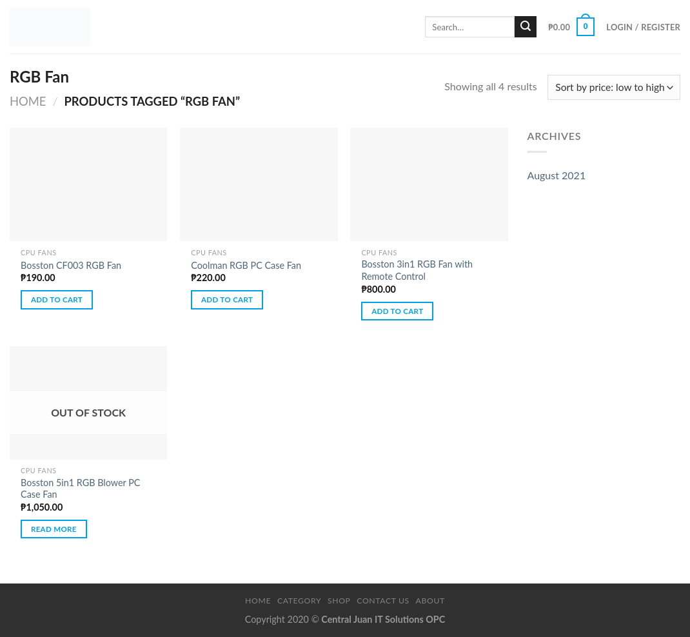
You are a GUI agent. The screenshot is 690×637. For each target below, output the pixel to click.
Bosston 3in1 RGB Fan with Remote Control (417, 270)
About (430, 600)
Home (28, 101)
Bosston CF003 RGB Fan (71, 265)
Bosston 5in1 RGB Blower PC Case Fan (80, 488)
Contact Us (383, 600)
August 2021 (556, 175)
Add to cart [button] (57, 299)
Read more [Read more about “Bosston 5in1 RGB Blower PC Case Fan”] (54, 529)
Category (299, 600)
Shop (339, 600)
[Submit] (526, 27)
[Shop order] (613, 87)
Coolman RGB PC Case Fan (246, 265)
